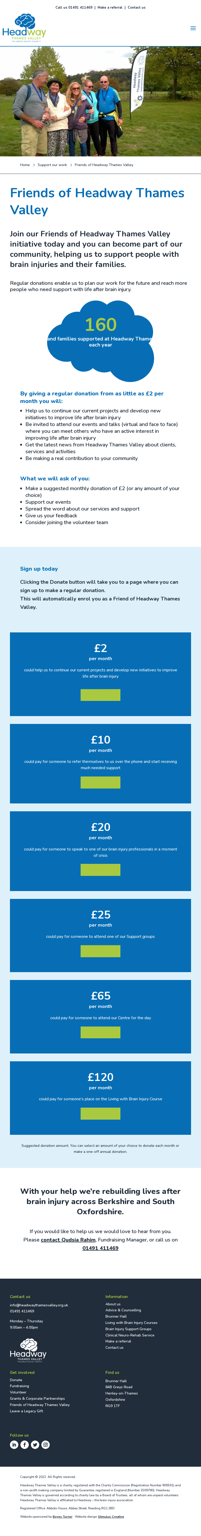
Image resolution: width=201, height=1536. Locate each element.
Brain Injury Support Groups (128, 1329)
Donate (16, 1380)
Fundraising (19, 1386)
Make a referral (110, 7)
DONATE (100, 695)
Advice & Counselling (123, 1310)
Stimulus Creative (111, 1517)
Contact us (137, 7)
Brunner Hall (116, 1316)
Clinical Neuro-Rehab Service (129, 1335)
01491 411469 (100, 1248)
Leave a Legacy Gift (26, 1411)
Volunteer (18, 1392)
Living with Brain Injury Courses (131, 1322)
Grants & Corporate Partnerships (37, 1398)
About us (113, 1304)
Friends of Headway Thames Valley (40, 1404)
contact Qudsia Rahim (68, 1239)
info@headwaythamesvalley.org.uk (39, 1305)
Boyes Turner (62, 1517)
